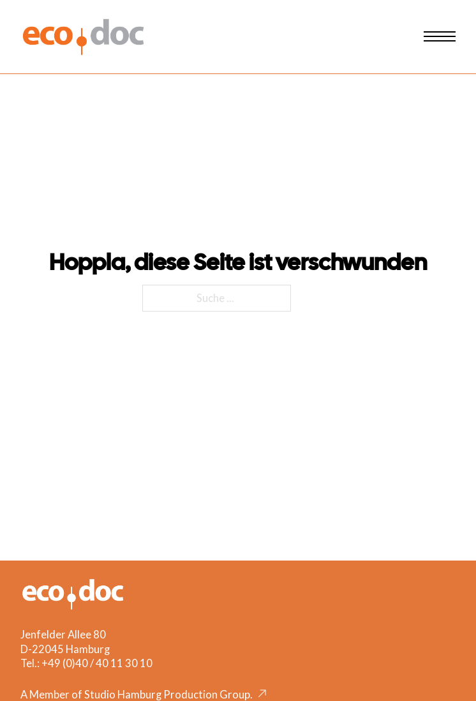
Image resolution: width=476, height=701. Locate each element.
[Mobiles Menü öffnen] (440, 36)
